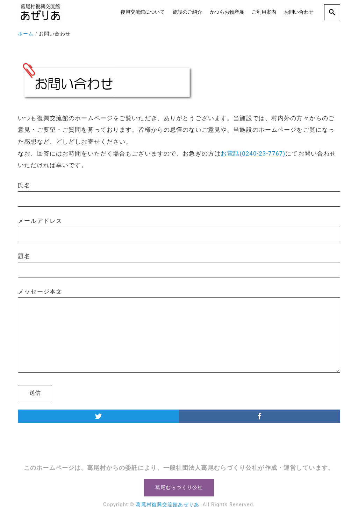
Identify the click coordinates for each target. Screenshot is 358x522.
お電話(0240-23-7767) (253, 153)
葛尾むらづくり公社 (179, 487)
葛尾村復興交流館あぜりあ (167, 505)
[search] (332, 12)
